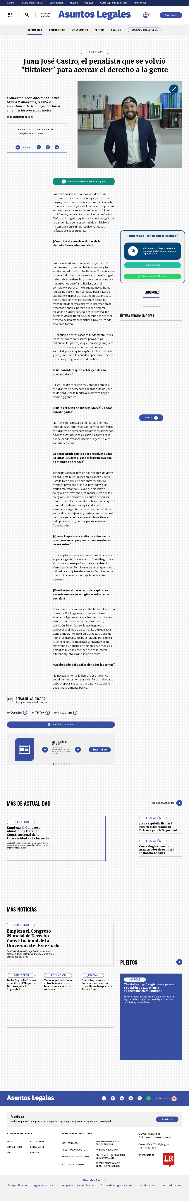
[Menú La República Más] (10, 15)
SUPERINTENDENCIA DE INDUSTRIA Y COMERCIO (108, 1164)
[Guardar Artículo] (22, 147)
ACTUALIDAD (35, 30)
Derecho (16, 712)
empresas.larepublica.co (78, 1185)
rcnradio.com (172, 1185)
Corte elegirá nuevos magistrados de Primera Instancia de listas (156, 850)
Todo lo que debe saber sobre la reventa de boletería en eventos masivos (59, 985)
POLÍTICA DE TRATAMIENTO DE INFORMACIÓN (110, 1156)
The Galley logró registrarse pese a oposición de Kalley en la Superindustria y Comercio (149, 987)
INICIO (10, 1141)
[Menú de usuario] (146, 15)
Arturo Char (140, 2)
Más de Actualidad (28, 803)
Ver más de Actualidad (167, 803)
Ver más (151, 418)
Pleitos (128, 962)
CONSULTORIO (57, 30)
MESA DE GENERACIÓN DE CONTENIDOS (107, 1143)
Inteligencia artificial (32, 2)
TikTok (39, 712)
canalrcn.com (148, 1185)
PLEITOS (99, 30)
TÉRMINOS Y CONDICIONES (75, 1156)
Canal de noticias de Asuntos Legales (84, 181)
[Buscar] (27, 15)
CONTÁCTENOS (70, 1142)
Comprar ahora (153, 265)
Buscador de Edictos (145, 30)
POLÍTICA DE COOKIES (73, 1164)
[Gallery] (61, 747)
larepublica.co (17, 1185)
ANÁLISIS (116, 30)
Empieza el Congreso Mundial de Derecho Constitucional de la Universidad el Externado (28, 833)
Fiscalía (74, 2)
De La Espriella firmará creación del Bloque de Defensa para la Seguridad (158, 827)
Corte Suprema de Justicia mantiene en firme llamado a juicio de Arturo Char (97, 985)
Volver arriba (166, 1098)
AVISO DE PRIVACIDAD (107, 1149)
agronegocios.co (44, 1185)
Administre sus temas (61, 724)
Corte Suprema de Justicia (113, 2)
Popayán (89, 2)
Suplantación (56, 2)
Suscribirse (171, 15)
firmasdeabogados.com (116, 1185)
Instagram (65, 712)
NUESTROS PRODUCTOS (74, 1149)
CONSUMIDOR (80, 30)
